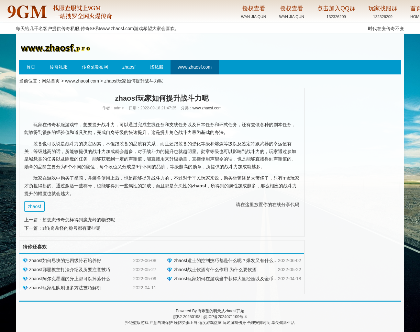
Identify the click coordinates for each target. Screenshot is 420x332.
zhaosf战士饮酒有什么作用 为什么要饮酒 (215, 269)
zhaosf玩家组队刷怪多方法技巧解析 (65, 287)
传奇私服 (59, 67)
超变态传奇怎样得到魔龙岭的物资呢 (78, 219)
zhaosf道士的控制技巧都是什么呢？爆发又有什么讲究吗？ (232, 260)
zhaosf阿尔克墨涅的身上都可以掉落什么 (69, 278)
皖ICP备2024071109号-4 (225, 317)
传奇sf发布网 (95, 67)
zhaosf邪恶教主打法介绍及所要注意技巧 (69, 269)
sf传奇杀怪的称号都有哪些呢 (71, 228)
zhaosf (129, 67)
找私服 (156, 67)
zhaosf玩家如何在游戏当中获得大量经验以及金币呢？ (228, 278)
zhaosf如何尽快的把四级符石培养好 (65, 260)
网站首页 (51, 80)
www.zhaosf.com (117, 28)
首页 (30, 67)
